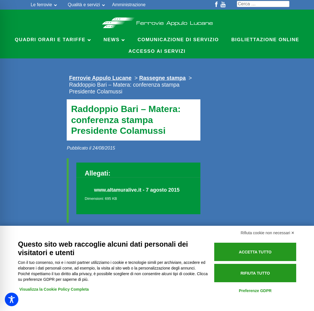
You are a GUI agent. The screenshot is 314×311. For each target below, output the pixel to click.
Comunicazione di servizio (178, 39)
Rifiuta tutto (255, 273)
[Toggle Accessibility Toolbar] (11, 299)
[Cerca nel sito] (263, 4)
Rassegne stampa (162, 78)
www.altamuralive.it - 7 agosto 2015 (136, 190)
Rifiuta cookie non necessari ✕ (268, 233)
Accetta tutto (255, 252)
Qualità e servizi (84, 4)
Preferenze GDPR (255, 290)
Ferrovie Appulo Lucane (157, 21)
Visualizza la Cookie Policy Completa (54, 289)
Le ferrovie (41, 4)
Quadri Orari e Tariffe (50, 39)
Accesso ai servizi (156, 51)
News (111, 39)
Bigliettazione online (265, 39)
